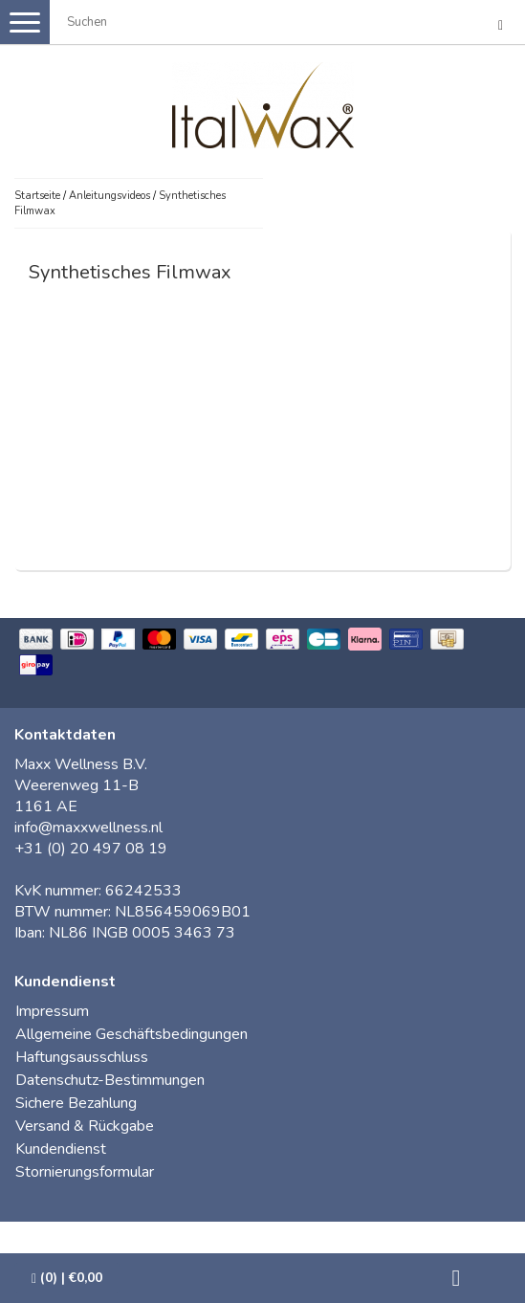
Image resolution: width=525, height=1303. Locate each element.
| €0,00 (67, 1278)
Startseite (37, 195)
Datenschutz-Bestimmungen (110, 1080)
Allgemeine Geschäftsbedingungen (131, 1034)
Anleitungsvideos (109, 195)
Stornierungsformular (84, 1171)
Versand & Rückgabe (84, 1126)
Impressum (52, 1011)
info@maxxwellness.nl (88, 827)
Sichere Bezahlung (76, 1103)
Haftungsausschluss (81, 1057)
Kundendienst (60, 1148)
